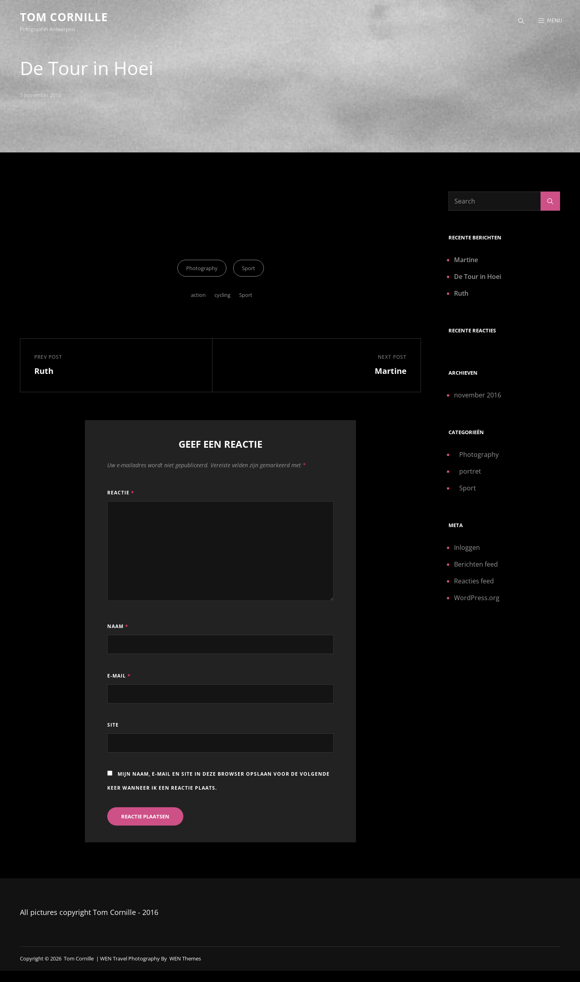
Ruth (461, 293)
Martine (466, 259)
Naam (117, 626)
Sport (248, 268)
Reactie (120, 492)
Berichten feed (476, 564)
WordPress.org (476, 597)
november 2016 (477, 395)
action (198, 295)
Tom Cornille (64, 16)
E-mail (119, 675)
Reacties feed (474, 581)
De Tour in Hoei (477, 276)
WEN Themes (185, 958)
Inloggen (467, 547)
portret (470, 471)
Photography (202, 268)
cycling (222, 295)
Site (113, 724)
